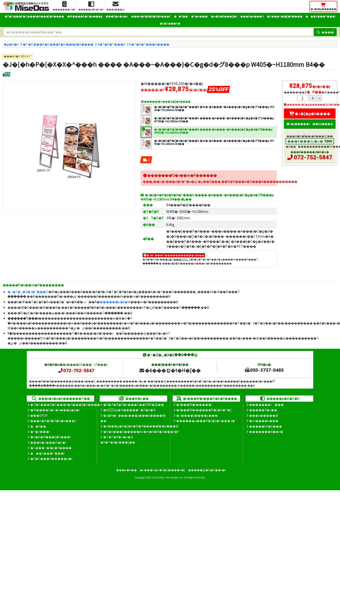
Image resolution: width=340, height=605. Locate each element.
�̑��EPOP (39, 415)
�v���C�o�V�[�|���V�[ (162, 470)
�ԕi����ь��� (264, 420)
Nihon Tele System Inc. (171, 477)
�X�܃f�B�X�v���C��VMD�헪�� (133, 404)
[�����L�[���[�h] (158, 32)
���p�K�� (126, 470)
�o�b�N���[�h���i (50, 437)
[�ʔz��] (6, 75)
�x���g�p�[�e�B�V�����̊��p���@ (141, 426)
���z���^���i (320, 16)
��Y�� (181, 16)
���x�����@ (263, 415)
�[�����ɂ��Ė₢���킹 (309, 124)
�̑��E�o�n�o (116, 16)
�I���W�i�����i (194, 404)
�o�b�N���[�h (224, 16)
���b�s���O (252, 16)
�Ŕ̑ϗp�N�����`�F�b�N (129, 410)
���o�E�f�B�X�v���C (151, 16)
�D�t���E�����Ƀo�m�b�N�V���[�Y (141, 431)
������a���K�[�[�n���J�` (206, 420)
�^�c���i (199, 16)
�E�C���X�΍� (170, 23)
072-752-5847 (313, 157)
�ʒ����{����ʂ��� (197, 415)
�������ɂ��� (266, 404)
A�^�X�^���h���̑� (149, 44)
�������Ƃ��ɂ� (266, 431)
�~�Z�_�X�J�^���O (28, 291)
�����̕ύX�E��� (265, 426)
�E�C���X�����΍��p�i (51, 458)
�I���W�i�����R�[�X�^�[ (203, 410)
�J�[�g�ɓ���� (309, 113)
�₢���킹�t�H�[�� (170, 370)
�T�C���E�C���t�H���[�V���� (34, 16)
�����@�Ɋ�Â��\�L (207, 470)
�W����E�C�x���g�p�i (55, 410)
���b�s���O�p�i (48, 442)
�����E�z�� (263, 410)
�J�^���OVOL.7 (177, 259)
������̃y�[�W (115, 301)
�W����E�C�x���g (84, 16)
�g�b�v (11, 44)
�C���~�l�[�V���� (284, 16)
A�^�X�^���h (111, 44)
